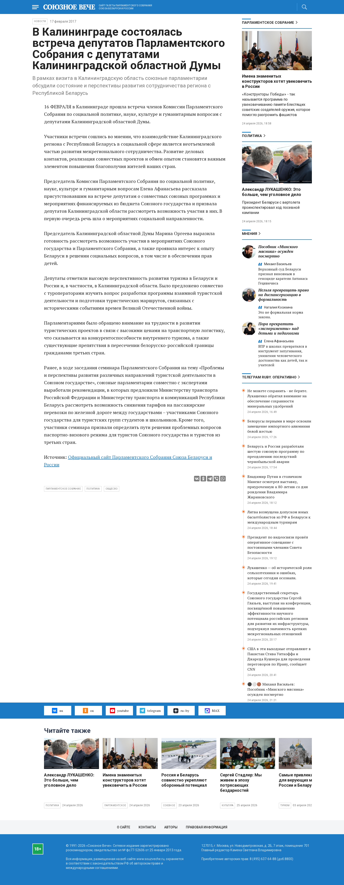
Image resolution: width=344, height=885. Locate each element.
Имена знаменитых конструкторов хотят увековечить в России (277, 81)
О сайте (123, 827)
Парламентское (115, 805)
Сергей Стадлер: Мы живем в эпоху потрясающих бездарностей (241, 782)
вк (57, 710)
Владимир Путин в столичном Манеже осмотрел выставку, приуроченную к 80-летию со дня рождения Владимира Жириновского (277, 487)
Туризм (285, 805)
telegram (150, 710)
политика (93, 488)
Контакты (147, 827)
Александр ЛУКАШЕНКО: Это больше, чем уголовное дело (271, 192)
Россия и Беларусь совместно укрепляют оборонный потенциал (184, 780)
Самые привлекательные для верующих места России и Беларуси (304, 780)
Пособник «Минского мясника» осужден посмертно (278, 251)
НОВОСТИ (40, 21)
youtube (119, 710)
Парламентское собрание (63, 488)
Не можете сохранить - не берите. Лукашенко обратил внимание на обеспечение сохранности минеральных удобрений (277, 398)
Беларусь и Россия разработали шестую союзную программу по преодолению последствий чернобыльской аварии (275, 454)
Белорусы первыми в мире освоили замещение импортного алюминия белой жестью (279, 426)
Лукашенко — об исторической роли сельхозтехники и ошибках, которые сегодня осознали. (279, 572)
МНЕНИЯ (249, 234)
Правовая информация (206, 827)
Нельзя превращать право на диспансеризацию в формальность (283, 294)
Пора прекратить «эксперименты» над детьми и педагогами (278, 328)
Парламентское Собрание (268, 23)
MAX (212, 710)
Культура (228, 805)
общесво (112, 488)
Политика (252, 136)
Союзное (169, 805)
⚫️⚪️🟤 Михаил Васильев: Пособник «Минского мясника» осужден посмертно (275, 689)
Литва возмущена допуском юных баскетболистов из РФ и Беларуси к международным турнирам (278, 517)
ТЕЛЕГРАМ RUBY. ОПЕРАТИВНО (269, 377)
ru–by (181, 710)
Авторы (170, 827)
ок (88, 710)
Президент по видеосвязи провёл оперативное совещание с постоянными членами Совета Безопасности (277, 545)
